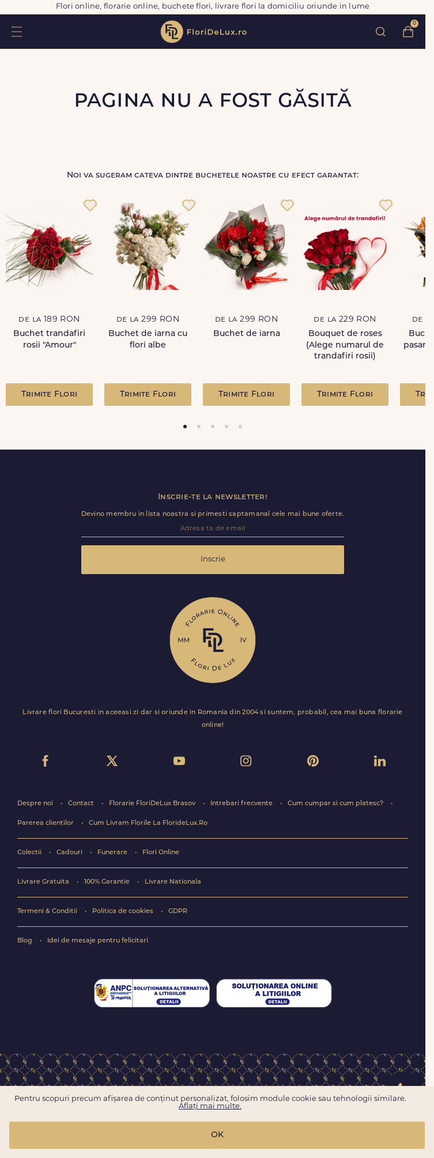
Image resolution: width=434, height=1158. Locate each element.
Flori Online (160, 853)
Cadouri (70, 853)
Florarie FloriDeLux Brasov (153, 804)
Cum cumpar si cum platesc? (336, 804)
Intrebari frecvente (242, 804)
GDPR (177, 911)
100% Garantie (107, 882)
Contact (82, 804)
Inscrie (213, 559)
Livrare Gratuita (44, 882)
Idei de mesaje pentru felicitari (97, 941)
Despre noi (36, 804)
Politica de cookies (123, 911)
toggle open (16, 31)
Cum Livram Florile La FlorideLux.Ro (148, 823)
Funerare (113, 853)
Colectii (30, 853)
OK (217, 1135)
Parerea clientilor (46, 823)
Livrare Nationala (173, 882)
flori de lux (203, 31)
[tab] (185, 426)
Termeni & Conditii (48, 911)
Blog (25, 941)
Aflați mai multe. (210, 1106)
